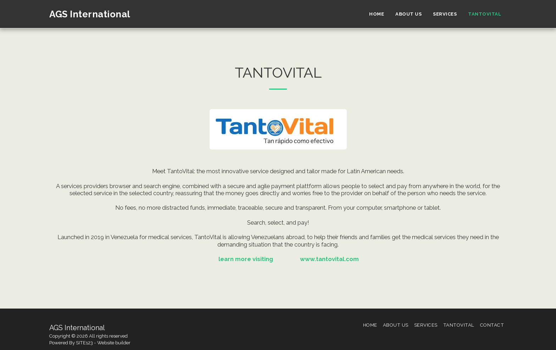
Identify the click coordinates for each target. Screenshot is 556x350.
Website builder (113, 342)
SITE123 (84, 342)
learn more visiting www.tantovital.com (278, 258)
